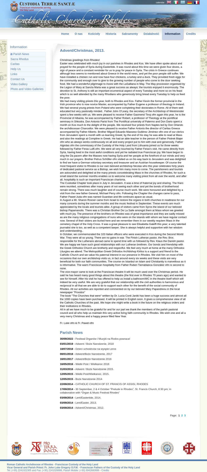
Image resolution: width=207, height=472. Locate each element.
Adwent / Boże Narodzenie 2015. (94, 369)
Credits (191, 33)
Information (172, 33)
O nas (78, 33)
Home (65, 33)
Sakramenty (130, 33)
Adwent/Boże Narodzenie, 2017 (93, 353)
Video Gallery (19, 84)
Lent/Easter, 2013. (86, 402)
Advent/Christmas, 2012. (89, 407)
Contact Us (18, 79)
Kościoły (94, 33)
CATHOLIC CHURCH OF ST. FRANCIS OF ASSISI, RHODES (111, 384)
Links (14, 74)
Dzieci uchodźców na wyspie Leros (95, 348)
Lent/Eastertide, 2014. (88, 397)
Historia (111, 33)
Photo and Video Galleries (27, 89)
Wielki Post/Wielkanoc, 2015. (92, 373)
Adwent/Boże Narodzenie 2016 (93, 359)
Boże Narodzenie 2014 (88, 379)
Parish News (21, 54)
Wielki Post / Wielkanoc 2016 (92, 364)
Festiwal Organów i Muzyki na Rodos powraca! (102, 338)
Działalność (151, 33)
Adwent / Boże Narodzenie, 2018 (94, 343)
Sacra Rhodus (20, 59)
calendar (160, 2)
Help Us (16, 69)
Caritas (15, 64)
